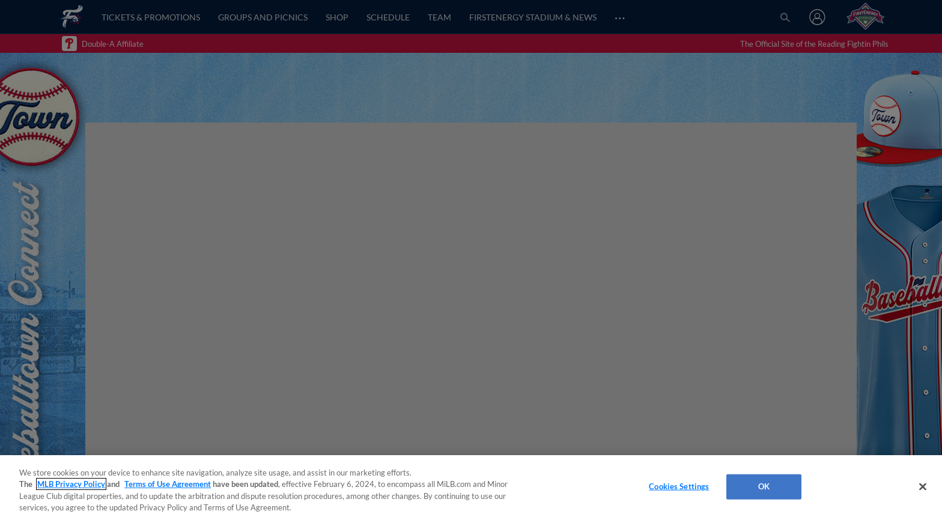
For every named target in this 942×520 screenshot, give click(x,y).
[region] (471, 487)
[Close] (923, 486)
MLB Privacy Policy (71, 484)
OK (764, 486)
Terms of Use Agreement (167, 484)
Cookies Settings (679, 486)
